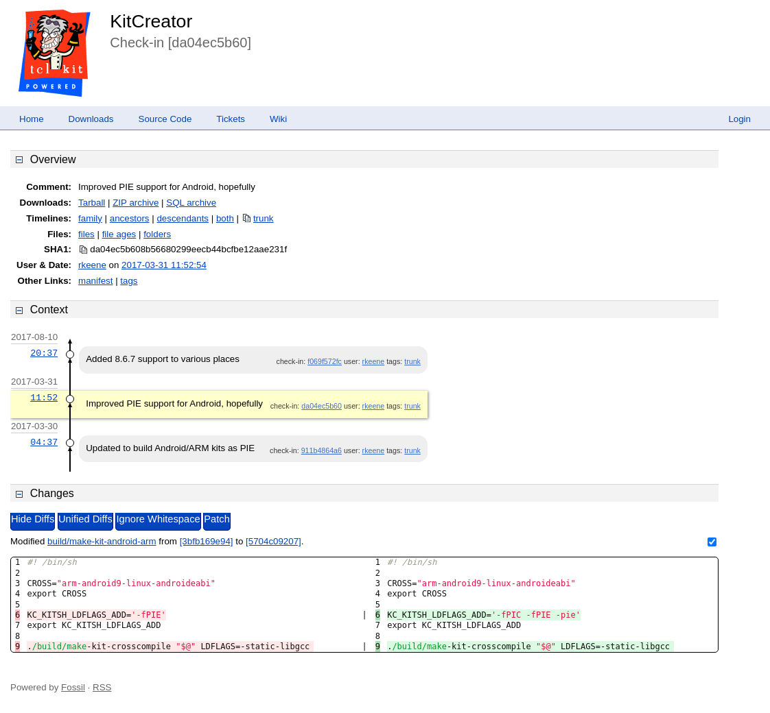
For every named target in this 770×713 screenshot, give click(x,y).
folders (157, 234)
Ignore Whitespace (158, 518)
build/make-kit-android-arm (101, 541)
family (90, 218)
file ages (119, 234)
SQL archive (191, 202)
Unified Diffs (85, 518)
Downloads (91, 119)
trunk (263, 218)
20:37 (44, 353)
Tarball (91, 202)
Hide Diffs (32, 518)
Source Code (165, 119)
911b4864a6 (321, 450)
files (86, 234)
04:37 (44, 442)
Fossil (73, 687)
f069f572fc (324, 361)
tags (128, 281)
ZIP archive (136, 202)
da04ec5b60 (321, 406)
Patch (216, 518)
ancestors (130, 218)
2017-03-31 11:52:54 (164, 265)
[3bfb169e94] (206, 541)
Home (31, 119)
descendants (182, 218)
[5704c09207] (273, 541)
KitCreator (151, 21)
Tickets (230, 119)
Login (739, 119)
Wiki (278, 119)
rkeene (92, 265)
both (225, 218)
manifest (95, 281)
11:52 (44, 397)
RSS (102, 687)
